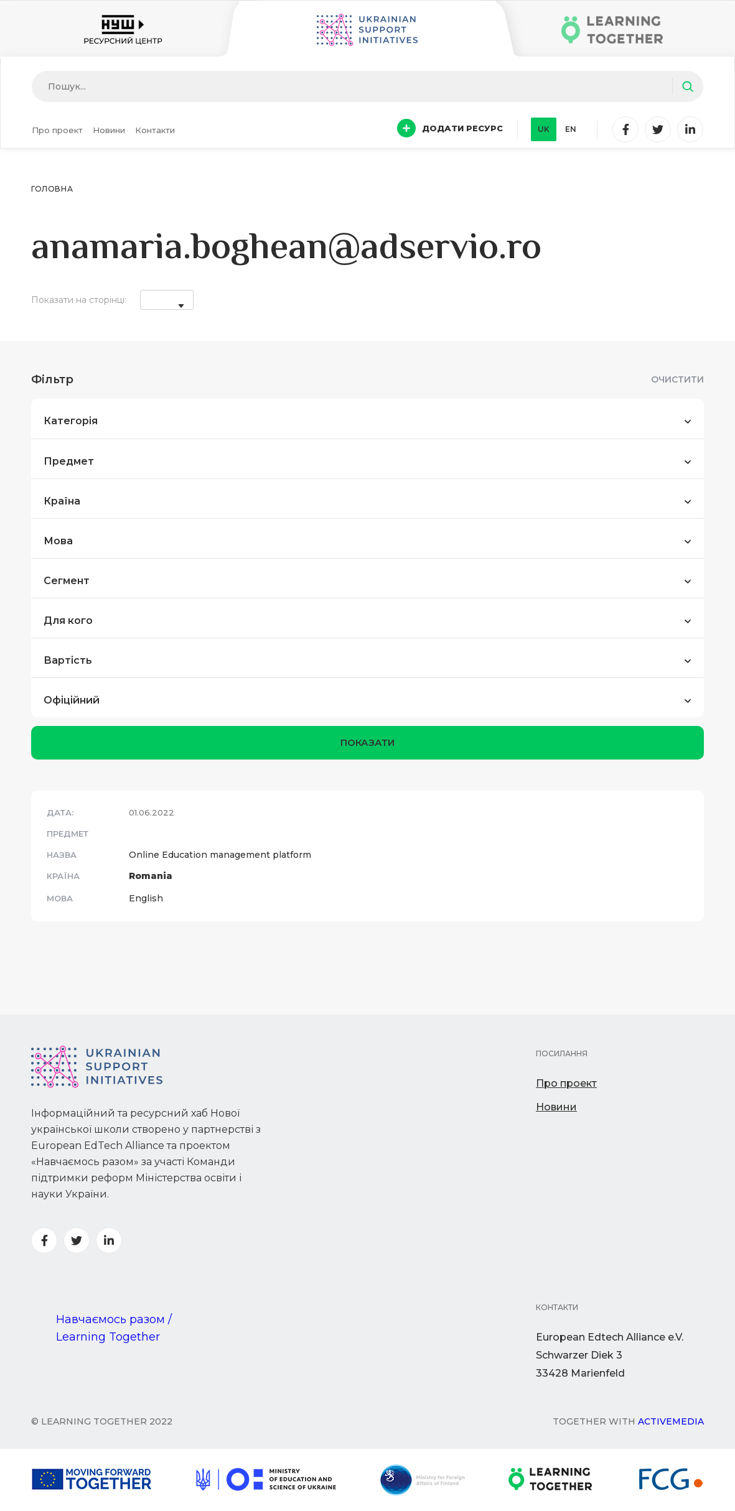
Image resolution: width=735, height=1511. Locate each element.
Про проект (57, 130)
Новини (109, 130)
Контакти (155, 130)
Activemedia (671, 1421)
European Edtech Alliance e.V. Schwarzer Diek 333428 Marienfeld (609, 1355)
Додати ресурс (450, 128)
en (570, 129)
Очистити (677, 379)
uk (544, 129)
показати (367, 742)
